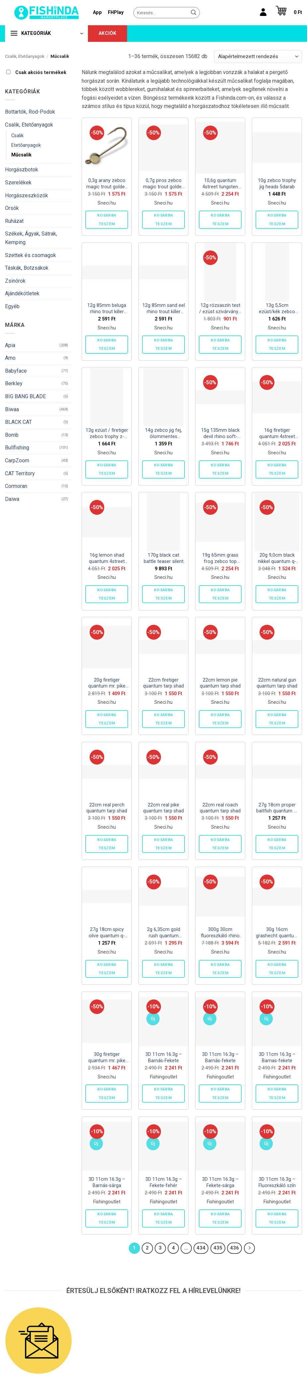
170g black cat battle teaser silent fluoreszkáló (164, 558)
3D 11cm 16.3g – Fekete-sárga (220, 1182)
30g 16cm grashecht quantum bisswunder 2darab (277, 933)
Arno (10, 358)
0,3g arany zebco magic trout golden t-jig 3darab (106, 184)
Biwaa (12, 409)
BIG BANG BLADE (25, 396)
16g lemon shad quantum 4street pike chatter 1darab (107, 558)
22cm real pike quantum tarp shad (163, 808)
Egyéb (12, 306)
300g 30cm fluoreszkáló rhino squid (220, 933)
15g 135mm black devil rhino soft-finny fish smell (220, 433)
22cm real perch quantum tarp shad (106, 808)
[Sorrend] (258, 56)
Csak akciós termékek (40, 72)
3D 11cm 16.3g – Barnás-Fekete (163, 1058)
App (97, 12)
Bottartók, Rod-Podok (30, 112)
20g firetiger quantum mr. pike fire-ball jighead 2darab (106, 683)
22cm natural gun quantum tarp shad (277, 683)
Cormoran (16, 486)
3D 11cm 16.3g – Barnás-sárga (107, 1182)
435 (217, 1248)
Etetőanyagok (26, 145)
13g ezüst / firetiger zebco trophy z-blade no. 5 (107, 433)
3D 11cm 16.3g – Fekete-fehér (163, 1182)
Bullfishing (17, 447)
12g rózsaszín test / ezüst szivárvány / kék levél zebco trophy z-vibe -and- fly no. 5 (220, 309)
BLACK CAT (18, 422)
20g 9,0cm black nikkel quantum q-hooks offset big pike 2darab (277, 558)
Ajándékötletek (22, 293)
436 (234, 1248)
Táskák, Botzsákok (26, 268)
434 (200, 1248)
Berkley (14, 383)
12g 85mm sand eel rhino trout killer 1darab (163, 309)
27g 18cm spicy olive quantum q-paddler (107, 933)
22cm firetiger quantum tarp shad (163, 683)
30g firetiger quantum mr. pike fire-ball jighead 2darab (106, 1058)
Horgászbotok (21, 169)
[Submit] (193, 12)
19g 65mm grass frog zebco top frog (220, 558)
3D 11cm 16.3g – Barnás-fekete (220, 1058)
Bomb (12, 435)
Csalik (17, 136)
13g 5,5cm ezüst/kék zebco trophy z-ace (277, 309)
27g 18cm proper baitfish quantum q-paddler (277, 808)
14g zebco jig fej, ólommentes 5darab (163, 433)
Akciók (107, 33)
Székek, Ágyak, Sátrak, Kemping (31, 238)
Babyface (16, 371)
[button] (287, 13)
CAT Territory (20, 473)
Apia (10, 345)
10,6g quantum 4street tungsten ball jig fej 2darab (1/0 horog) (220, 184)
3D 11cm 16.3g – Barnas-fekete (277, 1058)
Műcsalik (21, 155)
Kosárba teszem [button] (106, 219)
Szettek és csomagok (30, 255)
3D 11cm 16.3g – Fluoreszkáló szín (277, 1182)
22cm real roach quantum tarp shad (220, 808)
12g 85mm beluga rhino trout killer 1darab (106, 309)
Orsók (12, 208)
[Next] (249, 1248)
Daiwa (12, 499)
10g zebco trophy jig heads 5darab (277, 184)
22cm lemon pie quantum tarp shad (220, 683)
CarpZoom (17, 460)
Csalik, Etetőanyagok (24, 56)
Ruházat (14, 221)
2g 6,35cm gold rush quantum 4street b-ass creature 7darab (163, 933)
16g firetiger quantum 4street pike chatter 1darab (277, 433)
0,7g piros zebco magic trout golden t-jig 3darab (163, 184)
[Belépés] (263, 12)
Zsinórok (15, 281)
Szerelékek (18, 182)
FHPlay (115, 12)
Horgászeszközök (26, 195)
